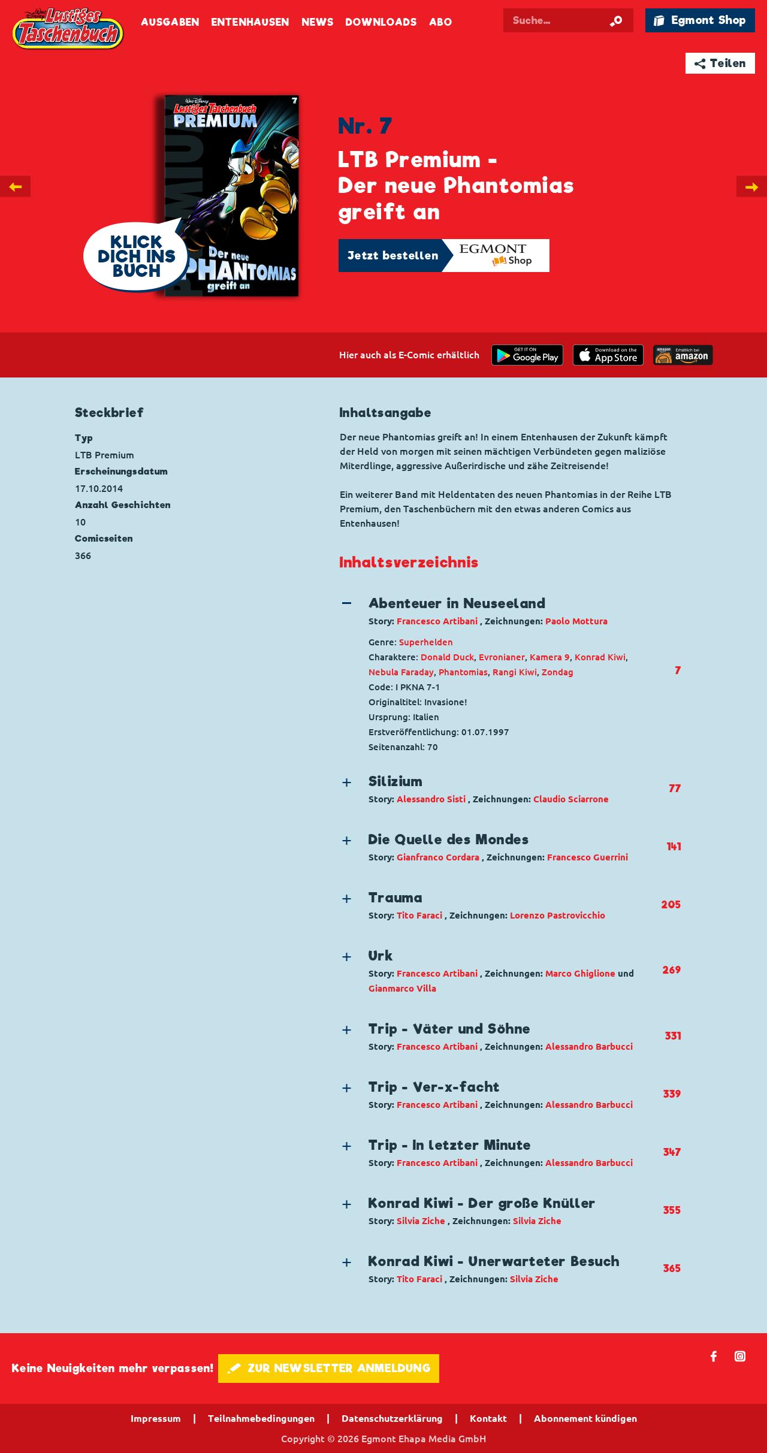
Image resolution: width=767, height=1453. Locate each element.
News (318, 22)
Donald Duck (447, 657)
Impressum (156, 1418)
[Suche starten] (616, 20)
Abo (440, 22)
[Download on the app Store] (608, 355)
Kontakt (488, 1418)
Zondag (557, 672)
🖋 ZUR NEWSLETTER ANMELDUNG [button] (329, 1368)
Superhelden (426, 642)
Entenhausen (250, 22)
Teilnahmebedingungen (261, 1418)
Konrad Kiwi (600, 657)
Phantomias (463, 672)
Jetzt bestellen (393, 255)
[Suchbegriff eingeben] (576, 20)
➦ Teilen (720, 63)
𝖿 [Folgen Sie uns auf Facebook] (714, 1355)
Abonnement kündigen (585, 1418)
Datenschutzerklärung (392, 1418)
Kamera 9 (550, 657)
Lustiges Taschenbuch (69, 30)
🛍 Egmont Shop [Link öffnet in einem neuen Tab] (700, 20)
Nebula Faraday (401, 672)
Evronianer (502, 657)
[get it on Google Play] (527, 355)
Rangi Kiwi (515, 672)
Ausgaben (170, 22)
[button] (500, 611)
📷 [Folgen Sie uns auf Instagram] (740, 1355)
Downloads (381, 22)
